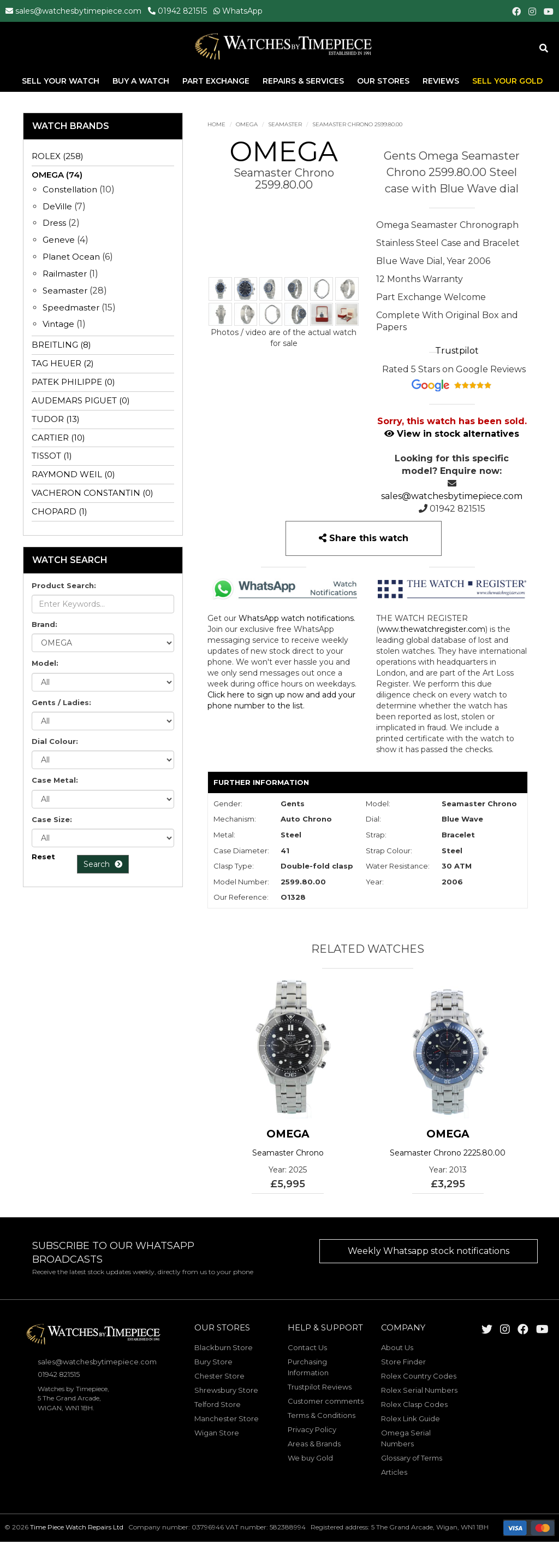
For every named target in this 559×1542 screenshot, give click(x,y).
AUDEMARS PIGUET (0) (81, 400)
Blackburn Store (223, 1347)
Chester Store (219, 1375)
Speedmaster (71, 307)
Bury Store (213, 1361)
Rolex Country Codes (418, 1375)
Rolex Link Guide (410, 1418)
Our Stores (383, 81)
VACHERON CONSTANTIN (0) (92, 493)
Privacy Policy (312, 1429)
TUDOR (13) (56, 419)
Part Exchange (217, 81)
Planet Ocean (71, 256)
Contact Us (307, 1347)
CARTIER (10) (58, 437)
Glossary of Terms (411, 1457)
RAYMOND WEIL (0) (73, 474)
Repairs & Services (304, 81)
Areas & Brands (314, 1443)
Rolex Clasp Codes (414, 1404)
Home (216, 124)
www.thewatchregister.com (432, 629)
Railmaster (65, 273)
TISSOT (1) (52, 455)
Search (103, 864)
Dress (54, 223)
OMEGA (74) (57, 174)
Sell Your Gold (507, 81)
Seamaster (285, 124)
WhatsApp (242, 11)
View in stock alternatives (451, 434)
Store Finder (403, 1361)
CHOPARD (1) (59, 511)
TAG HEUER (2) (63, 363)
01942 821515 (182, 11)
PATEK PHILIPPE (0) (73, 382)
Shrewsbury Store (226, 1390)
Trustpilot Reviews (320, 1386)
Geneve (59, 239)
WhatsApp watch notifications (296, 618)
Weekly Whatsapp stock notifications (428, 1251)
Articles (394, 1472)
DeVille (57, 206)
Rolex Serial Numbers (419, 1390)
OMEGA (247, 124)
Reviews (441, 81)
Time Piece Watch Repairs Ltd (76, 1527)
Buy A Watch (141, 81)
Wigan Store (216, 1432)
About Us (397, 1347)
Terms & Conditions (321, 1415)
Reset (43, 856)
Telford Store (217, 1404)
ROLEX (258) (58, 156)
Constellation (70, 189)
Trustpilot (457, 350)
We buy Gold (310, 1457)
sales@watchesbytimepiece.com (78, 11)
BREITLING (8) (61, 344)
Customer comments (326, 1401)
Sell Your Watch (62, 81)
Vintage (58, 324)
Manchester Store (226, 1418)
